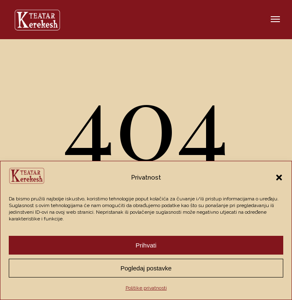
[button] (279, 177)
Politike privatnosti (146, 288)
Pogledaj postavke (146, 268)
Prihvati (146, 245)
